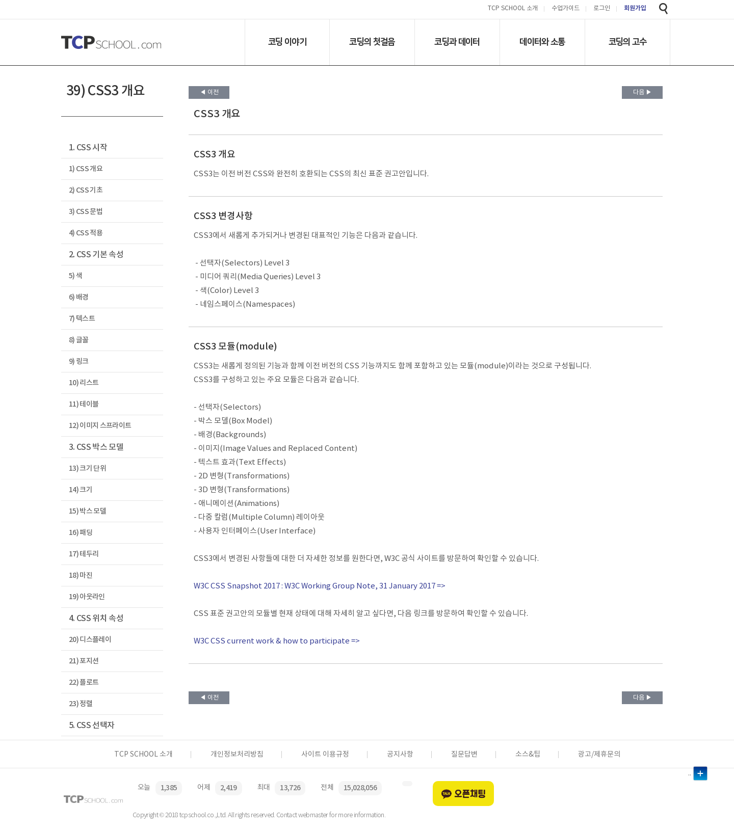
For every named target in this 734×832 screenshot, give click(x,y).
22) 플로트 (83, 682)
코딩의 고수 (628, 41)
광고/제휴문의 (599, 754)
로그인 (601, 9)
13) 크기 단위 (87, 468)
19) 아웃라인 (87, 597)
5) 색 (75, 276)
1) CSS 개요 (85, 169)
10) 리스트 (83, 383)
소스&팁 (527, 754)
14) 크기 (80, 490)
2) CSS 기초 (85, 190)
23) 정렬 (80, 704)
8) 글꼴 (79, 340)
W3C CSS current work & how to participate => (277, 641)
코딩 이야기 (287, 41)
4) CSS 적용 (85, 233)
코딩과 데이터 (457, 41)
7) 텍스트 (82, 318)
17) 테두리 (83, 554)
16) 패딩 (80, 532)
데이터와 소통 (542, 41)
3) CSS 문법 (85, 211)
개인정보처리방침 (237, 754)
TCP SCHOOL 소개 (513, 9)
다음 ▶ (642, 92)
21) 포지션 (83, 661)
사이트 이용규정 (325, 754)
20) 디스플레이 (90, 639)
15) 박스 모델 (87, 511)
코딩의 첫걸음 (372, 41)
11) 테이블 (83, 404)
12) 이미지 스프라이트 (100, 425)
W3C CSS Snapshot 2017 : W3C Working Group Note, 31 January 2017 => (319, 586)
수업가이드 (566, 9)
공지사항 (400, 754)
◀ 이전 (209, 92)
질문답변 (464, 754)
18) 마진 (80, 575)
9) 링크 (79, 361)
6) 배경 (79, 297)
